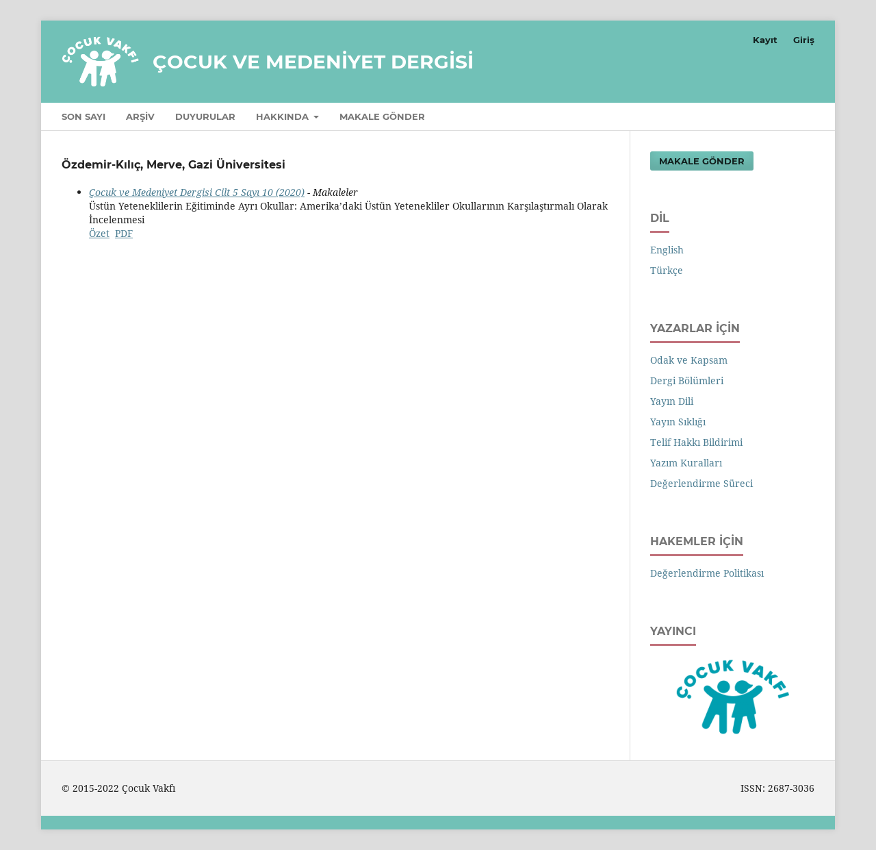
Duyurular (205, 116)
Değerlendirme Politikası (707, 572)
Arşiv (140, 116)
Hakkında (283, 116)
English (667, 249)
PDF (124, 233)
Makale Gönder (382, 116)
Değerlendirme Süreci (701, 483)
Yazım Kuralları (686, 462)
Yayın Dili (671, 401)
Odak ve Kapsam (688, 359)
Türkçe (666, 270)
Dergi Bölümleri (686, 380)
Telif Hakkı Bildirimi (696, 442)
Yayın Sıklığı (678, 421)
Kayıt (765, 39)
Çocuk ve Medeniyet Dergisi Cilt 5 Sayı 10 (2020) (197, 192)
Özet (99, 233)
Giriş (803, 39)
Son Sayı (83, 116)
